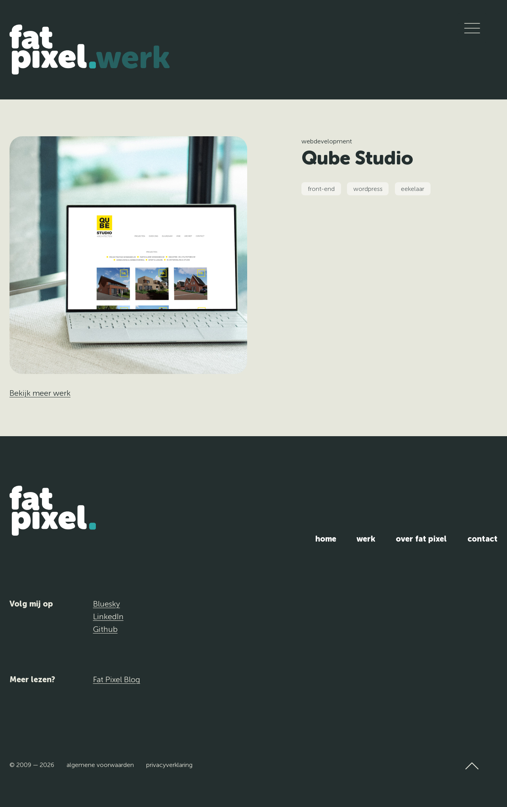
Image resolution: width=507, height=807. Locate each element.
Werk (133, 57)
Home (325, 539)
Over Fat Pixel (421, 539)
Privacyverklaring (169, 765)
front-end (321, 189)
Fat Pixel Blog (116, 679)
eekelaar (412, 189)
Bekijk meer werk (40, 393)
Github (105, 629)
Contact (482, 539)
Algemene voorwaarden (100, 765)
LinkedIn (108, 616)
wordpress (368, 189)
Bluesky (106, 604)
